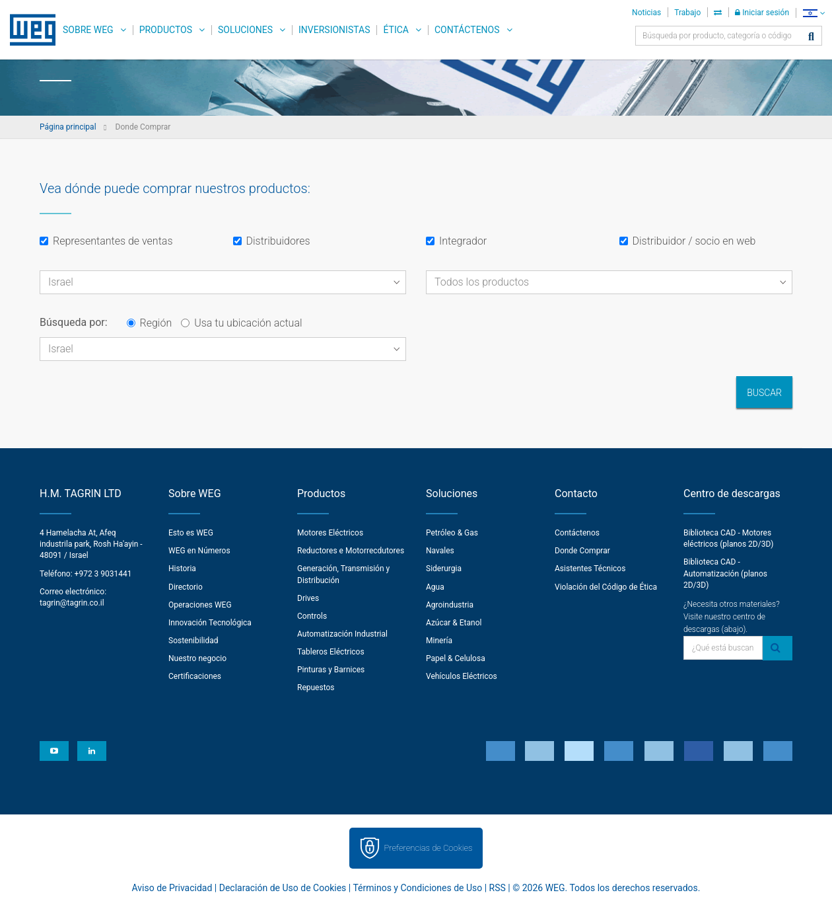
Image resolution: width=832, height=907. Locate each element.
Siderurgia (444, 568)
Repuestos (316, 687)
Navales (440, 550)
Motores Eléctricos (330, 532)
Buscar (764, 392)
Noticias (646, 12)
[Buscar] (811, 37)
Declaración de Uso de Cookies (283, 888)
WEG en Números (199, 550)
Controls (312, 616)
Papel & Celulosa (455, 658)
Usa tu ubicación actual (241, 323)
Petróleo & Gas (452, 532)
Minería (439, 640)
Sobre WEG (88, 29)
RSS (497, 888)
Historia (182, 568)
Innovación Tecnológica (210, 622)
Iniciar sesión (762, 12)
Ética (396, 29)
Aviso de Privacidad (172, 888)
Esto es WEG (190, 532)
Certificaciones (194, 676)
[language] (814, 13)
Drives (308, 598)
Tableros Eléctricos (330, 651)
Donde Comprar (582, 550)
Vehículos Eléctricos (461, 676)
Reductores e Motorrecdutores (350, 550)
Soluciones (245, 29)
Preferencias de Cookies (428, 848)
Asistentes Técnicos (590, 568)
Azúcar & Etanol (453, 622)
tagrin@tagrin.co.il (72, 603)
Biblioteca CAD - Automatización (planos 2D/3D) (725, 573)
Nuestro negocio (197, 658)
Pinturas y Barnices (330, 669)
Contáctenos (467, 29)
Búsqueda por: (74, 322)
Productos (165, 29)
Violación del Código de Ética (606, 587)
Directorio (185, 587)
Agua (435, 587)
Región (149, 323)
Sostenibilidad (193, 640)
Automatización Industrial (342, 634)
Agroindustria (449, 605)
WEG (28, 29)
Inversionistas (334, 29)
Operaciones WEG (200, 605)
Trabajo (687, 12)
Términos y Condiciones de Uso (417, 888)
